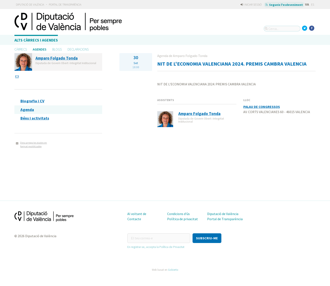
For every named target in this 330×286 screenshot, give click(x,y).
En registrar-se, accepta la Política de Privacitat (155, 247)
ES (312, 4)
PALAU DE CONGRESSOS (261, 107)
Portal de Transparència (65, 4)
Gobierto (173, 269)
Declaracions (78, 49)
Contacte (134, 219)
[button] (207, 238)
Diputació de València (30, 4)
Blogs (57, 49)
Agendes (39, 49)
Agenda (27, 109)
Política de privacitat (182, 219)
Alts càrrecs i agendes (36, 40)
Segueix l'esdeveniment (284, 5)
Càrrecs (20, 49)
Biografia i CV (32, 100)
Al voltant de (136, 214)
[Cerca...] (282, 28)
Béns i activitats (34, 118)
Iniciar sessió (251, 4)
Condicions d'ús (178, 214)
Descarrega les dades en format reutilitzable (33, 144)
